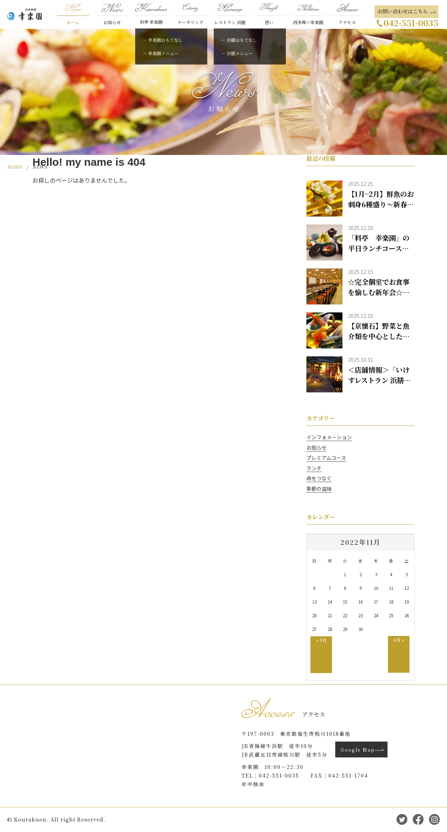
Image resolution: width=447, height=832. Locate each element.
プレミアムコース (326, 457)
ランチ (314, 468)
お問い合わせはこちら (402, 11)
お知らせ (316, 447)
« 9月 (321, 640)
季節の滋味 (319, 488)
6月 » (399, 640)
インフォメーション (329, 437)
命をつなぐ (319, 478)
